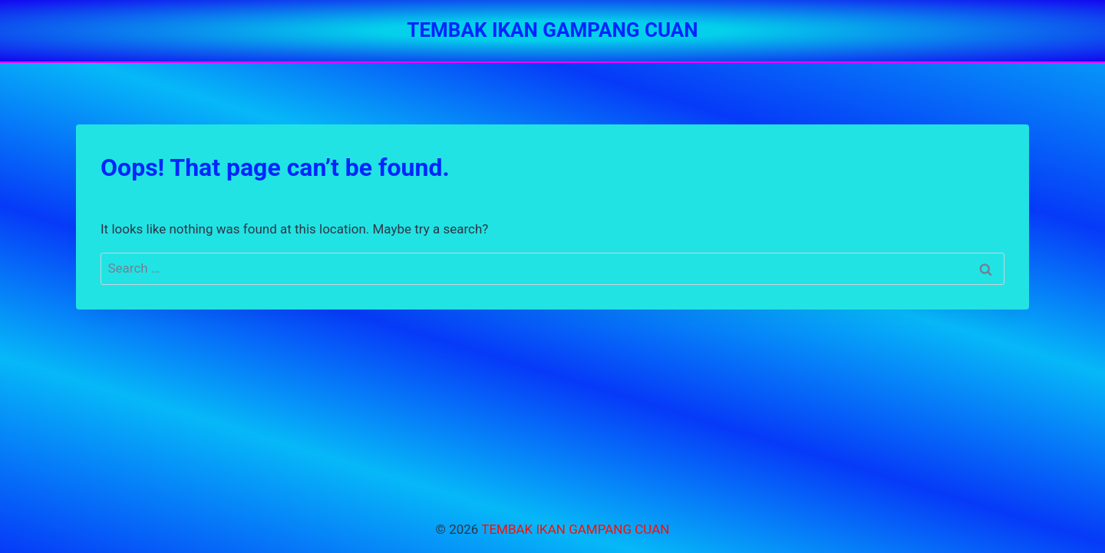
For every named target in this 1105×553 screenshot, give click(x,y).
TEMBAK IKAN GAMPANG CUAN (575, 529)
